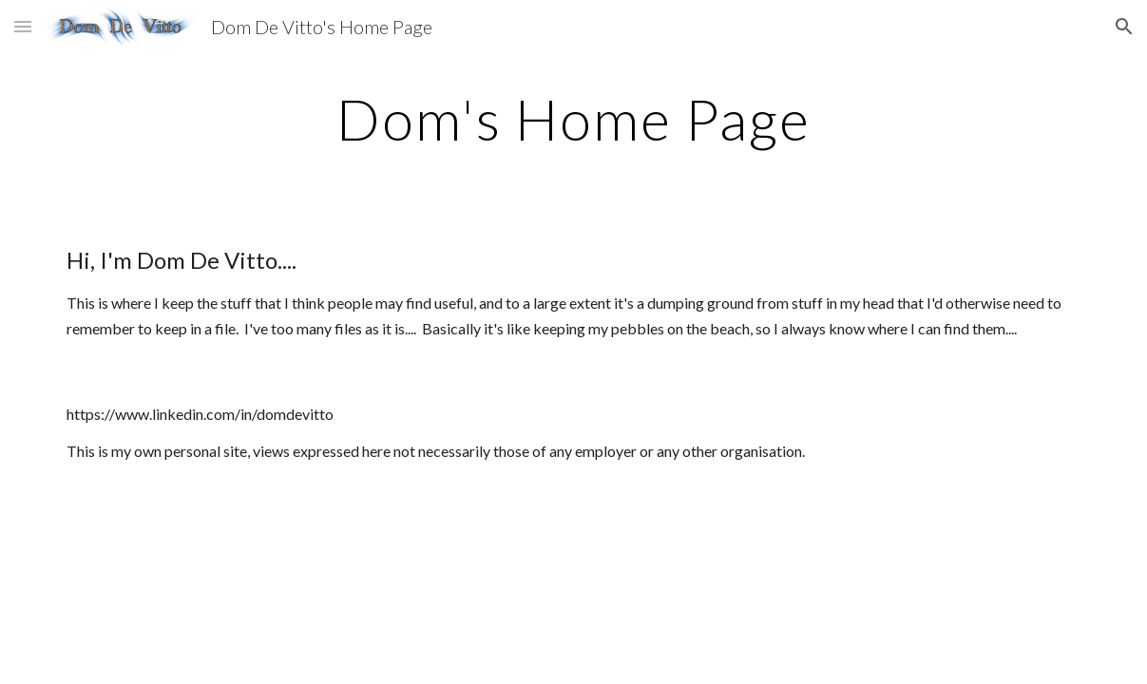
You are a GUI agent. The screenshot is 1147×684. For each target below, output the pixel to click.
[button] (23, 26)
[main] (573, 119)
